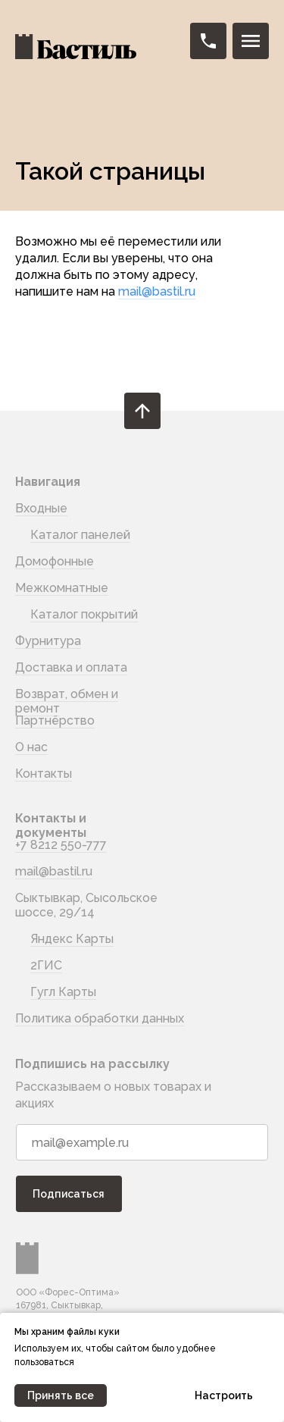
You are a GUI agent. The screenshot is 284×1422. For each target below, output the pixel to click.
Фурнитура (48, 641)
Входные (41, 508)
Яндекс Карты (72, 939)
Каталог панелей (80, 535)
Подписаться (69, 1194)
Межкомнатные (61, 588)
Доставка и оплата (71, 667)
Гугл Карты (63, 992)
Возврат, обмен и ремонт (66, 701)
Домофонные (54, 561)
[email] (142, 1142)
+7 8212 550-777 (61, 845)
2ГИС (46, 965)
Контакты (43, 773)
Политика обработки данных (99, 1018)
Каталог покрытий (84, 614)
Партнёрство (55, 720)
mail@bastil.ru (156, 291)
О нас (31, 747)
